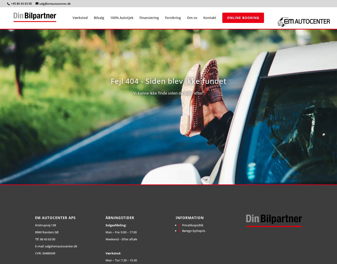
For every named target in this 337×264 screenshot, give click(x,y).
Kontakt (209, 18)
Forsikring (173, 18)
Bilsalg (99, 18)
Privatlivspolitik (192, 225)
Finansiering (149, 18)
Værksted (80, 18)
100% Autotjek (121, 18)
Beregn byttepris (193, 231)
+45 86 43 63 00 (22, 4)
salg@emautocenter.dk (61, 246)
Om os (192, 18)
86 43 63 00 (47, 239)
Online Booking (243, 17)
